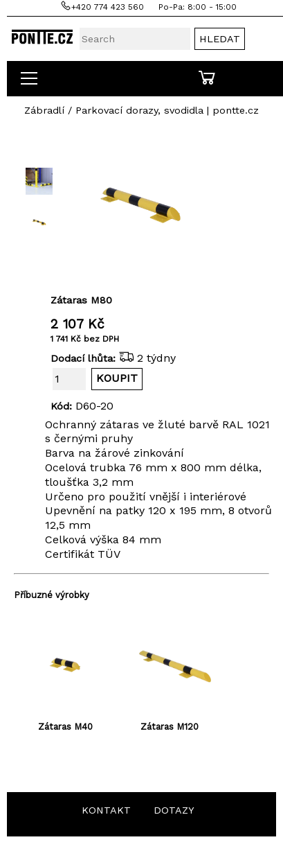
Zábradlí (44, 110)
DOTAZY (174, 810)
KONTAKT (106, 810)
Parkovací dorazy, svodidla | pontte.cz (167, 110)
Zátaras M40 (65, 726)
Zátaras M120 (169, 726)
